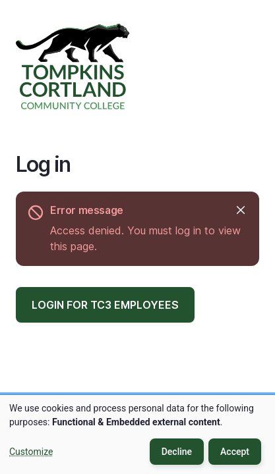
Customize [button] (31, 451)
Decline (177, 451)
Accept (234, 451)
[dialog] (137, 434)
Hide (240, 210)
